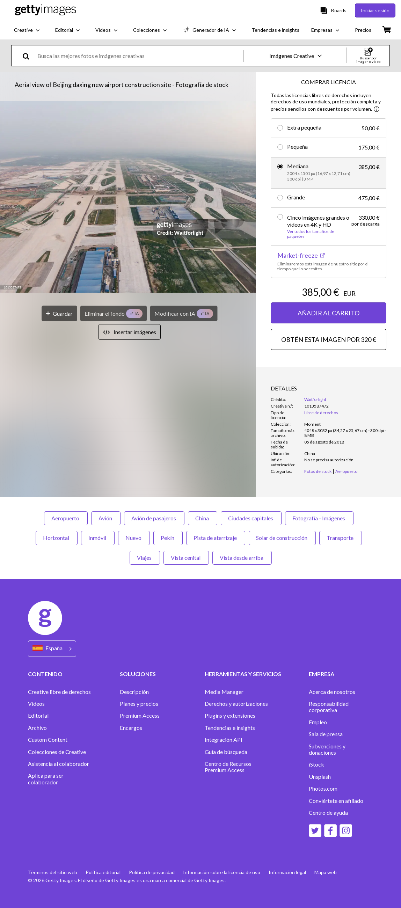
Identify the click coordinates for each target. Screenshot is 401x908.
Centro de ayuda (328, 813)
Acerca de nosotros (332, 692)
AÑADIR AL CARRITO (328, 313)
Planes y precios (139, 704)
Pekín (168, 537)
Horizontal (56, 537)
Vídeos (36, 704)
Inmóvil (97, 537)
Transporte (341, 537)
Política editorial (103, 872)
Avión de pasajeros (154, 518)
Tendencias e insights (230, 728)
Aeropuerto (65, 518)
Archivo (37, 728)
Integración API (223, 740)
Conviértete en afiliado (336, 801)
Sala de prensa (326, 734)
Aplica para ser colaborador (46, 778)
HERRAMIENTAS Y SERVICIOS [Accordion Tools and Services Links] (243, 674)
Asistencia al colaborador (58, 764)
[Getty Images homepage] (45, 10)
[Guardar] (59, 313)
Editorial (38, 715)
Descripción (134, 692)
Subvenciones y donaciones (327, 749)
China (202, 518)
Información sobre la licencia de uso (221, 872)
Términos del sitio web (52, 872)
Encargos (131, 728)
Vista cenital (186, 557)
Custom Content (47, 740)
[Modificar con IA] (184, 313)
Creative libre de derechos (59, 692)
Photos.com (323, 788)
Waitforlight (315, 399)
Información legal (287, 872)
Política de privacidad (152, 872)
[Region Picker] (52, 648)
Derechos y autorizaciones (236, 704)
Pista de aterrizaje (216, 537)
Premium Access (140, 715)
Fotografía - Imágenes (319, 518)
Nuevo (134, 537)
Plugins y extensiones (230, 715)
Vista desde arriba (242, 557)
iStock (316, 764)
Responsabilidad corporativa (329, 707)
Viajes (145, 557)
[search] (29, 55)
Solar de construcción (282, 537)
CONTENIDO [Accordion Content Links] (45, 674)
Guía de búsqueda (226, 752)
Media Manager (224, 692)
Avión (106, 518)
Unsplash (320, 777)
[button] (128, 197)
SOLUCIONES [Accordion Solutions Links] (138, 674)
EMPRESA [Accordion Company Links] (321, 674)
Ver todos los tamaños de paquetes (310, 234)
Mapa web (325, 872)
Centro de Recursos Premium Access (228, 767)
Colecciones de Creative (57, 752)
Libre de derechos (321, 412)
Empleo (318, 722)
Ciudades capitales (251, 518)
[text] (139, 55)
